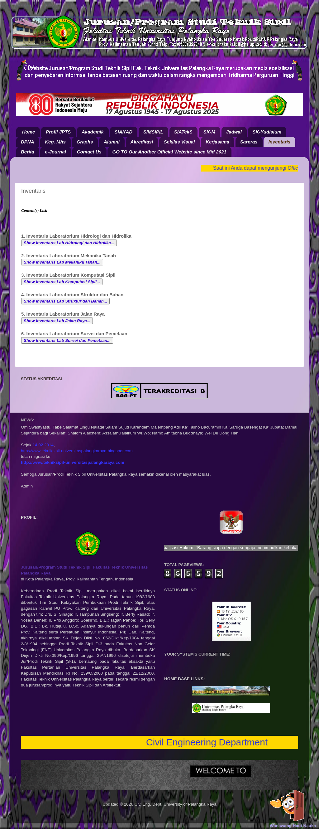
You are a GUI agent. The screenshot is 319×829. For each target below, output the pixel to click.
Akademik (93, 131)
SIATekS (183, 131)
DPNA (27, 141)
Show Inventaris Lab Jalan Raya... (57, 320)
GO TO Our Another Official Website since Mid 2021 (169, 151)
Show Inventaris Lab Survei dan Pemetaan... (67, 340)
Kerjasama (217, 141)
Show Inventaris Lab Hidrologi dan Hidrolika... (69, 242)
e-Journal (55, 151)
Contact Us (89, 151)
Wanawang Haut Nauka (293, 825)
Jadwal (234, 131)
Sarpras (249, 141)
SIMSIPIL (153, 131)
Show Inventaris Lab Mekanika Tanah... (62, 262)
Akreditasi (142, 141)
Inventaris (279, 141)
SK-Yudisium (267, 131)
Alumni (112, 141)
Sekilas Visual (179, 141)
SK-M (209, 131)
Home (28, 131)
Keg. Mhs (55, 141)
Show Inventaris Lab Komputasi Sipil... (62, 281)
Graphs (85, 141)
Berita (27, 151)
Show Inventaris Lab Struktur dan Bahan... (65, 301)
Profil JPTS (58, 131)
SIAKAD (124, 131)
